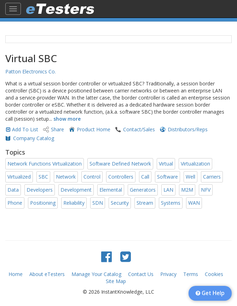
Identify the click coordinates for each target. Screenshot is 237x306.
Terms (190, 274)
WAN (194, 202)
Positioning (43, 202)
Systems (170, 202)
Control (91, 176)
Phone (14, 202)
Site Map (116, 281)
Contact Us (141, 274)
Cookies (214, 274)
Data (13, 189)
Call (145, 176)
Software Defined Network (120, 163)
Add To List (25, 129)
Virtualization (195, 163)
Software (167, 176)
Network (66, 176)
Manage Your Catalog (96, 274)
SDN (97, 202)
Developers (40, 189)
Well (190, 176)
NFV (205, 189)
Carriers (212, 176)
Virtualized (19, 176)
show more (67, 118)
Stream (145, 202)
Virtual (166, 163)
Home (15, 274)
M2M (187, 189)
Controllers (120, 176)
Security (120, 202)
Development (76, 189)
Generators (143, 189)
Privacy (168, 274)
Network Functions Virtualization (44, 163)
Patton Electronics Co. (30, 71)
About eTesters (47, 274)
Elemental (110, 189)
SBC (43, 176)
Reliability (74, 202)
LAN (168, 189)
